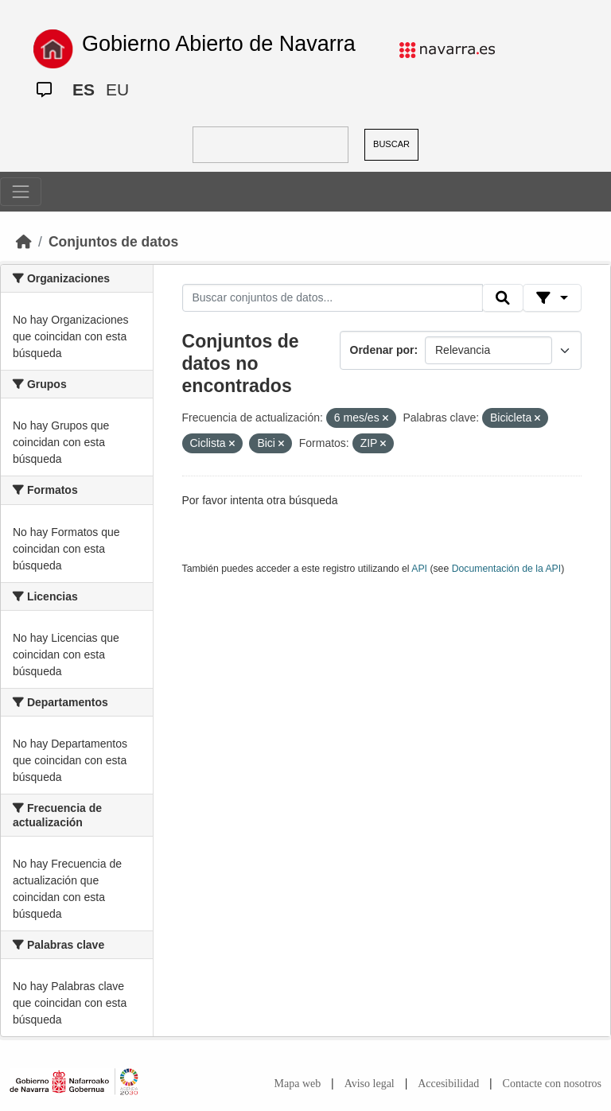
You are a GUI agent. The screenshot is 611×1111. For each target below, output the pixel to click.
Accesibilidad (448, 1084)
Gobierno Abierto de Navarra (219, 44)
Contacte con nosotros (552, 1084)
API (419, 568)
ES (83, 89)
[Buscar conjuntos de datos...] (332, 298)
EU (117, 89)
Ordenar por (382, 350)
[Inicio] (24, 242)
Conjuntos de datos (113, 242)
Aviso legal (369, 1084)
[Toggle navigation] (20, 191)
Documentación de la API (507, 568)
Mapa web (297, 1084)
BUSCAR (391, 144)
